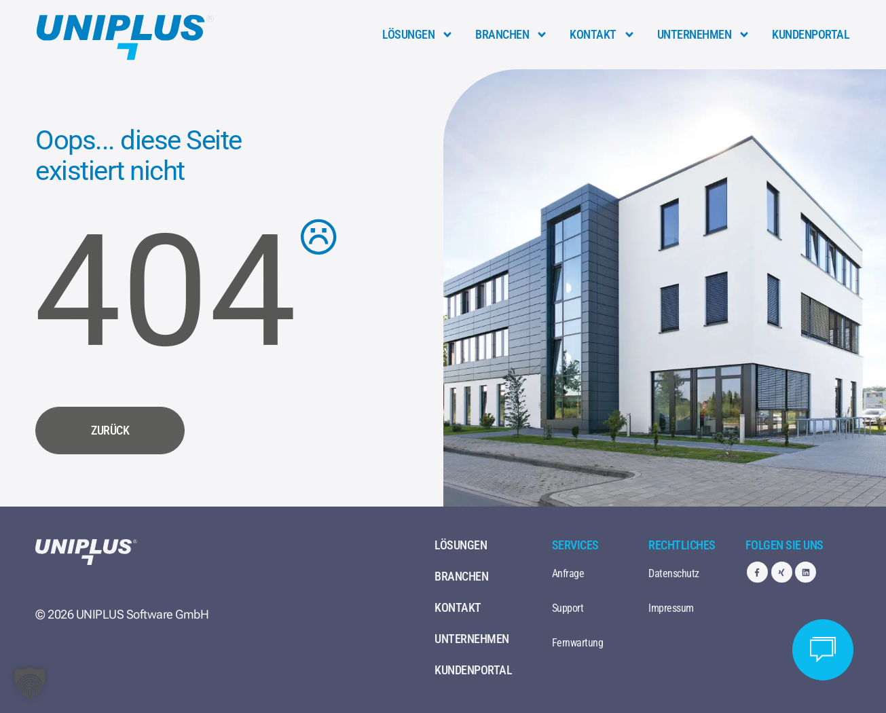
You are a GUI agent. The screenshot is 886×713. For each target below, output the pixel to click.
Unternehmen (704, 34)
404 (165, 291)
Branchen (511, 34)
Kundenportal (810, 34)
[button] (30, 683)
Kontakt (602, 34)
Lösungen (418, 34)
